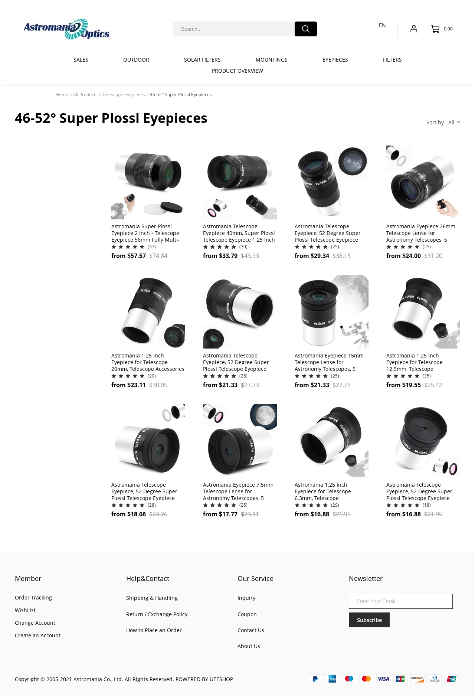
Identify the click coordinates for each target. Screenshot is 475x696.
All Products (85, 94)
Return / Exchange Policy (156, 614)
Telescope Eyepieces (123, 94)
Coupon (247, 614)
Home (62, 94)
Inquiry (246, 597)
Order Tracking (33, 597)
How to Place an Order (154, 630)
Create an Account (37, 635)
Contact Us (251, 630)
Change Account (35, 622)
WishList (25, 610)
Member (28, 578)
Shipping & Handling (152, 597)
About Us (249, 646)
